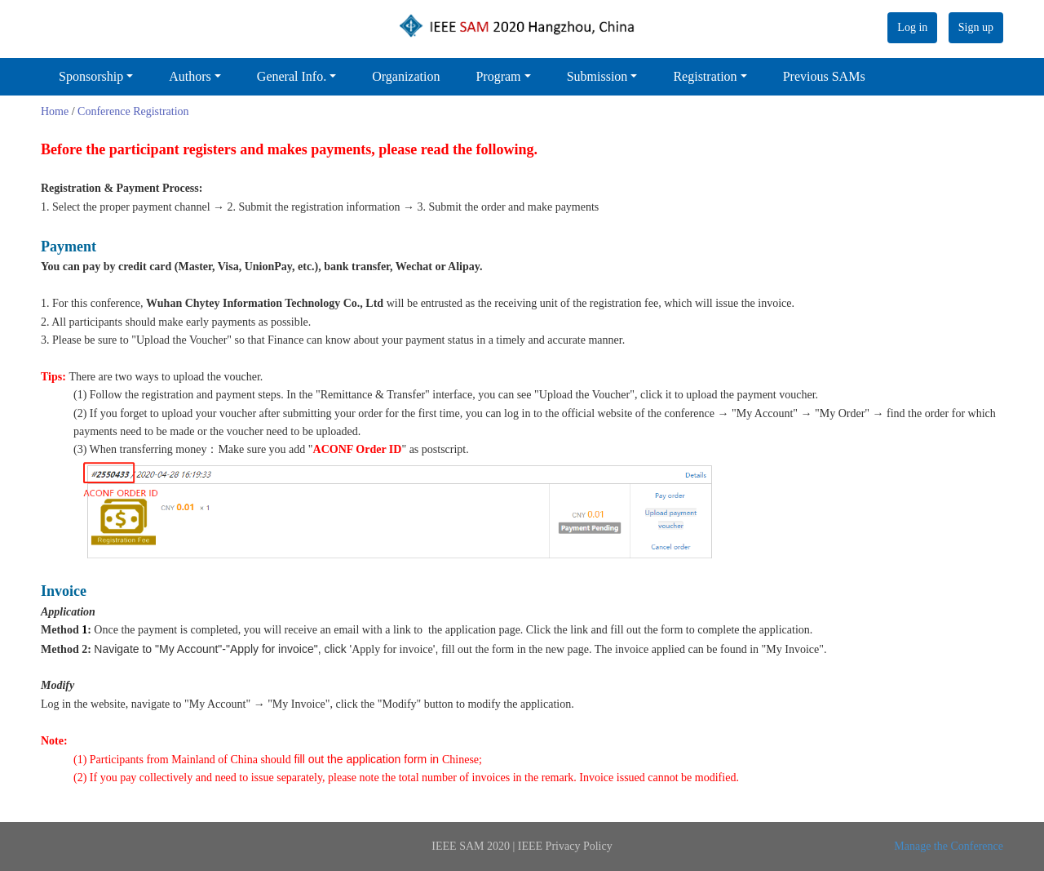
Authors (190, 76)
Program (498, 76)
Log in (912, 27)
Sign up (975, 27)
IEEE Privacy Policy (565, 846)
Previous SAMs (824, 76)
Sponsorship (91, 76)
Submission (597, 76)
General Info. (291, 76)
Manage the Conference (948, 846)
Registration (705, 76)
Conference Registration (132, 111)
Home (55, 111)
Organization (406, 76)
